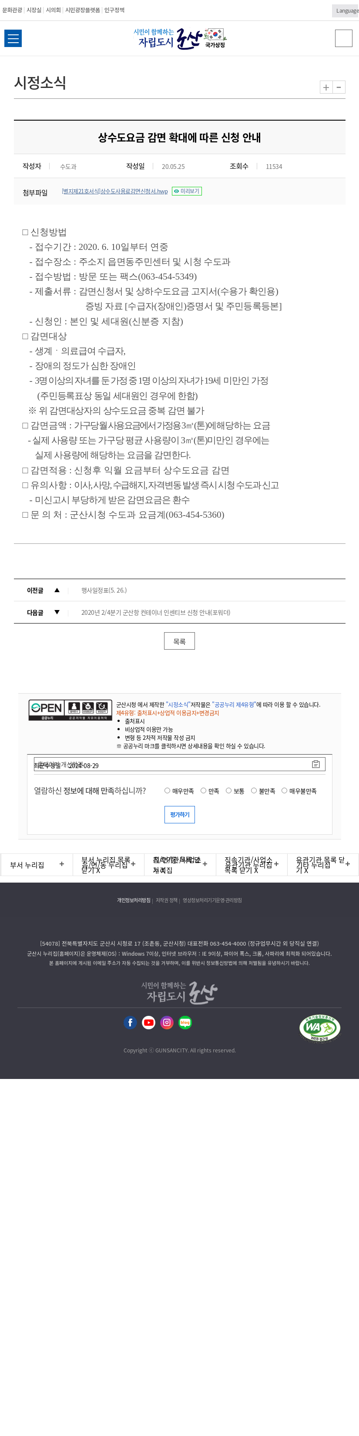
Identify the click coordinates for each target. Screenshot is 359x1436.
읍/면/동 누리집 (105, 865)
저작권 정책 (167, 900)
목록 (179, 641)
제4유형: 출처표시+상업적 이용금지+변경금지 (167, 712)
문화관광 (12, 10)
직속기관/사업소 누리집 (177, 864)
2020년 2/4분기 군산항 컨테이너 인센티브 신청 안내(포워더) (156, 612)
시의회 (53, 10)
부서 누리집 (27, 865)
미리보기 (190, 191)
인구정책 (114, 10)
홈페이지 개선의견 (60, 764)
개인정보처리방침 (133, 900)
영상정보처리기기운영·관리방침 (212, 900)
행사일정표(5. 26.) (104, 590)
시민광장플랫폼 (82, 10)
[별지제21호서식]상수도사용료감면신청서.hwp (115, 191)
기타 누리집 (313, 865)
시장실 (34, 10)
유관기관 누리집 (248, 865)
